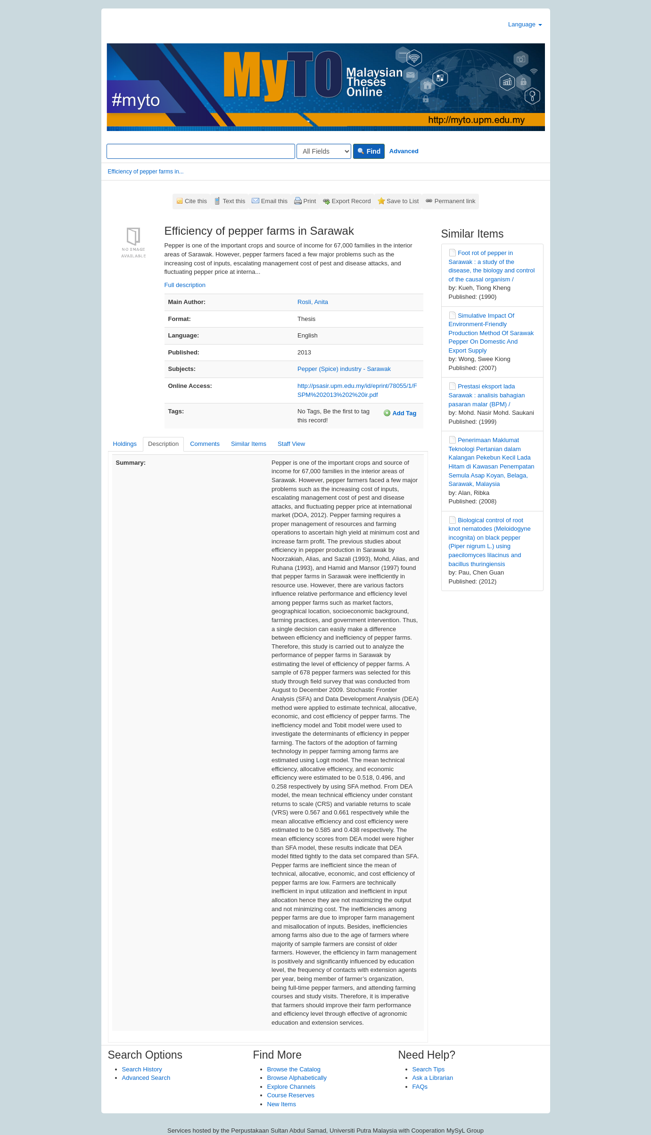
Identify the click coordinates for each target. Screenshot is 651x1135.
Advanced (404, 151)
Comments (205, 443)
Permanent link (455, 201)
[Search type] (324, 151)
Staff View (291, 443)
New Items (281, 1104)
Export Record (351, 201)
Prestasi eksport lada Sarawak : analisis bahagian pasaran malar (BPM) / (487, 395)
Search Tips (428, 1069)
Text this (233, 201)
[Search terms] (201, 151)
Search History (142, 1069)
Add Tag (399, 413)
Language (525, 24)
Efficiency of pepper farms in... (146, 171)
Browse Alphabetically (297, 1077)
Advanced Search (146, 1077)
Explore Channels (291, 1086)
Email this (274, 201)
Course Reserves (290, 1095)
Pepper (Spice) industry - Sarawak (344, 368)
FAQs (420, 1086)
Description (163, 443)
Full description (185, 284)
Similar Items (248, 443)
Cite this (196, 201)
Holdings (125, 443)
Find (368, 151)
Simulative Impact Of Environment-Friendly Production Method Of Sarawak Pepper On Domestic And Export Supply (491, 333)
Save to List (403, 201)
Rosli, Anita (312, 301)
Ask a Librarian (432, 1077)
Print (310, 201)
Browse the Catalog (294, 1069)
